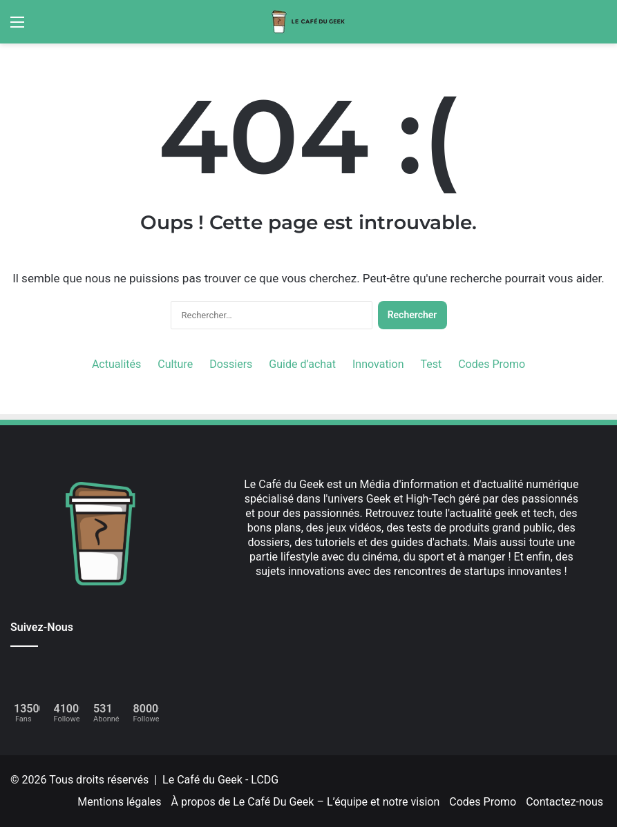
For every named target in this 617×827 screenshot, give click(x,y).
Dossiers (230, 364)
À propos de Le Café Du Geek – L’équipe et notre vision (305, 801)
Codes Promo (491, 364)
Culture (175, 364)
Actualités (116, 364)
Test (431, 364)
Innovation (378, 364)
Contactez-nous (564, 801)
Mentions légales (119, 801)
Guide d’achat (302, 364)
